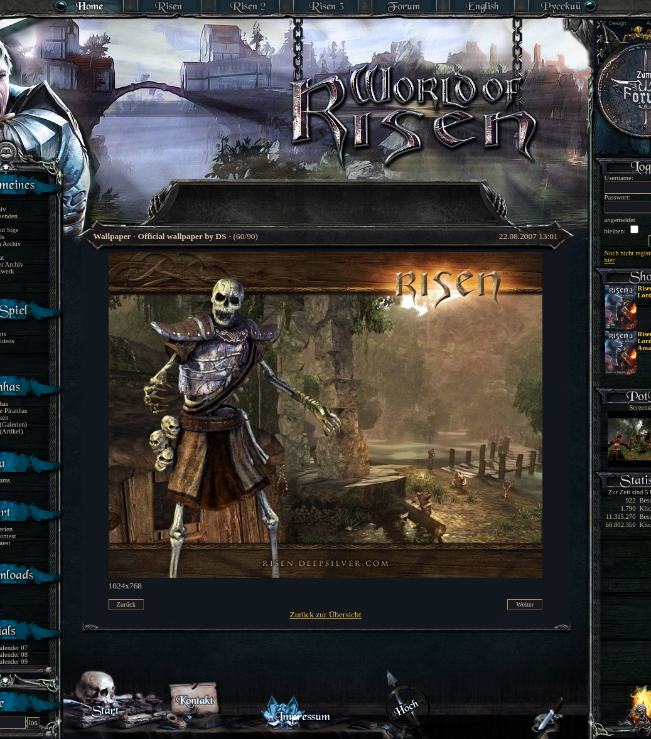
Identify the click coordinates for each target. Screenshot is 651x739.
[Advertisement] (326, 194)
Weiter (525, 604)
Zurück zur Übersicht (326, 614)
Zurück (126, 604)
